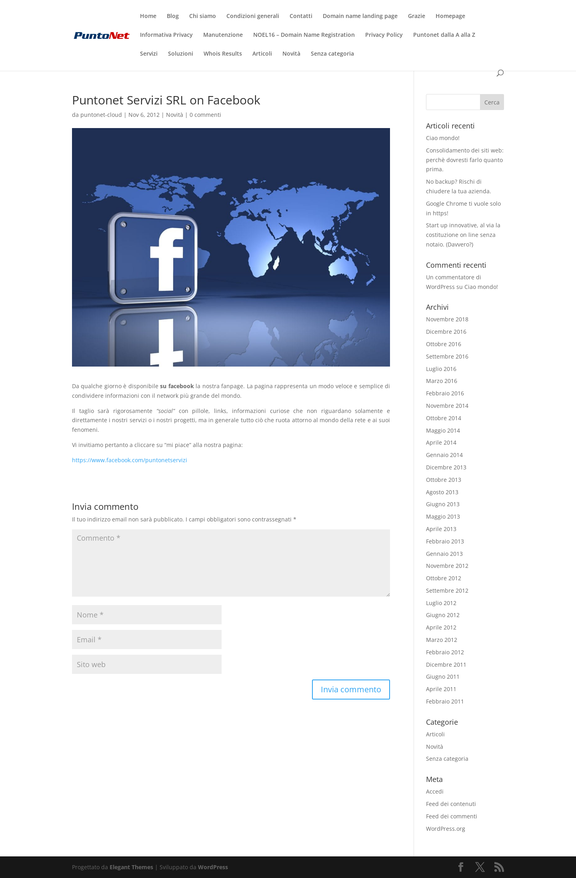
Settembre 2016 (447, 356)
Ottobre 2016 (443, 344)
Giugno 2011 (443, 676)
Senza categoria (332, 54)
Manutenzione (223, 35)
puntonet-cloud (101, 114)
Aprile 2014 (441, 442)
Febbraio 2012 (445, 652)
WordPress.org (445, 828)
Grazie (416, 16)
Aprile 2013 (441, 529)
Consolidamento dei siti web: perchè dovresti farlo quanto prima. (465, 159)
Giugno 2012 (443, 615)
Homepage (450, 16)
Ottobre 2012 (443, 578)
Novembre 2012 (447, 565)
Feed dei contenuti (451, 804)
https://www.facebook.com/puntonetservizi (129, 460)
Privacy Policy (384, 35)
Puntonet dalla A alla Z (444, 35)
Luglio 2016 (441, 369)
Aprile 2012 (441, 627)
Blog (173, 16)
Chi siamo (202, 16)
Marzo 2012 (441, 639)
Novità (291, 54)
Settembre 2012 (447, 590)
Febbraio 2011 (445, 701)
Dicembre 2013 (446, 467)
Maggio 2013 (443, 516)
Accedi (435, 791)
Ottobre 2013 (443, 479)
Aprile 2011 (441, 689)
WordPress (213, 867)
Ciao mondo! (443, 138)
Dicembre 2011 (446, 664)
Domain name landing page (360, 16)
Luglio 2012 (441, 603)
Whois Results (223, 54)
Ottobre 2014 (443, 418)
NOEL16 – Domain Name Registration (304, 35)
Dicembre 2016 (446, 331)
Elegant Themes (131, 867)
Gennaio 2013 (444, 553)
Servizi (149, 54)
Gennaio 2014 (444, 455)
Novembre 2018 (447, 319)
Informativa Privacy (166, 35)
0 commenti (205, 114)
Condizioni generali (252, 16)
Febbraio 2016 (445, 393)
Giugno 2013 (443, 504)
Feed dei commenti (451, 816)
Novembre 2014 (447, 405)
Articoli (262, 54)
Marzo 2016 (441, 381)
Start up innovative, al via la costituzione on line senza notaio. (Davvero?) (463, 234)
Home (148, 16)
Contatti (301, 16)
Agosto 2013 (442, 492)
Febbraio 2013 (445, 541)
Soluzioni (180, 54)
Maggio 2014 (443, 430)
